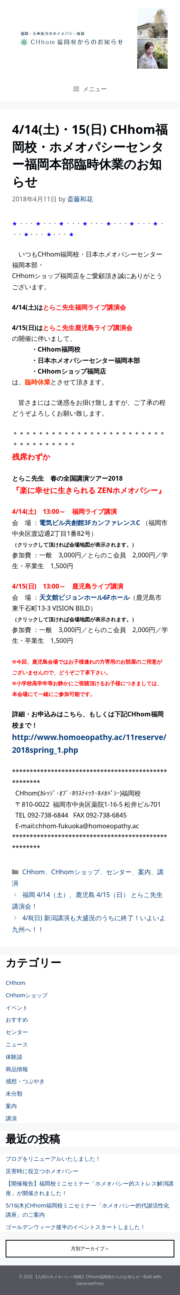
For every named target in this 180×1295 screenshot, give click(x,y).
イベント (17, 1007)
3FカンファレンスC (112, 522)
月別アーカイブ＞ (90, 1248)
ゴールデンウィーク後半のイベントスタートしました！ (76, 1227)
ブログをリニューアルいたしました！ (53, 1158)
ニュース (17, 1044)
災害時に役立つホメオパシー (42, 1171)
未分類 (14, 1093)
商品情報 (17, 1069)
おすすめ (17, 1019)
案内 (144, 871)
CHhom (33, 871)
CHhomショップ (75, 871)
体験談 (14, 1056)
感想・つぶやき (25, 1081)
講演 (11, 1118)
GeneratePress (90, 1283)
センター (119, 871)
